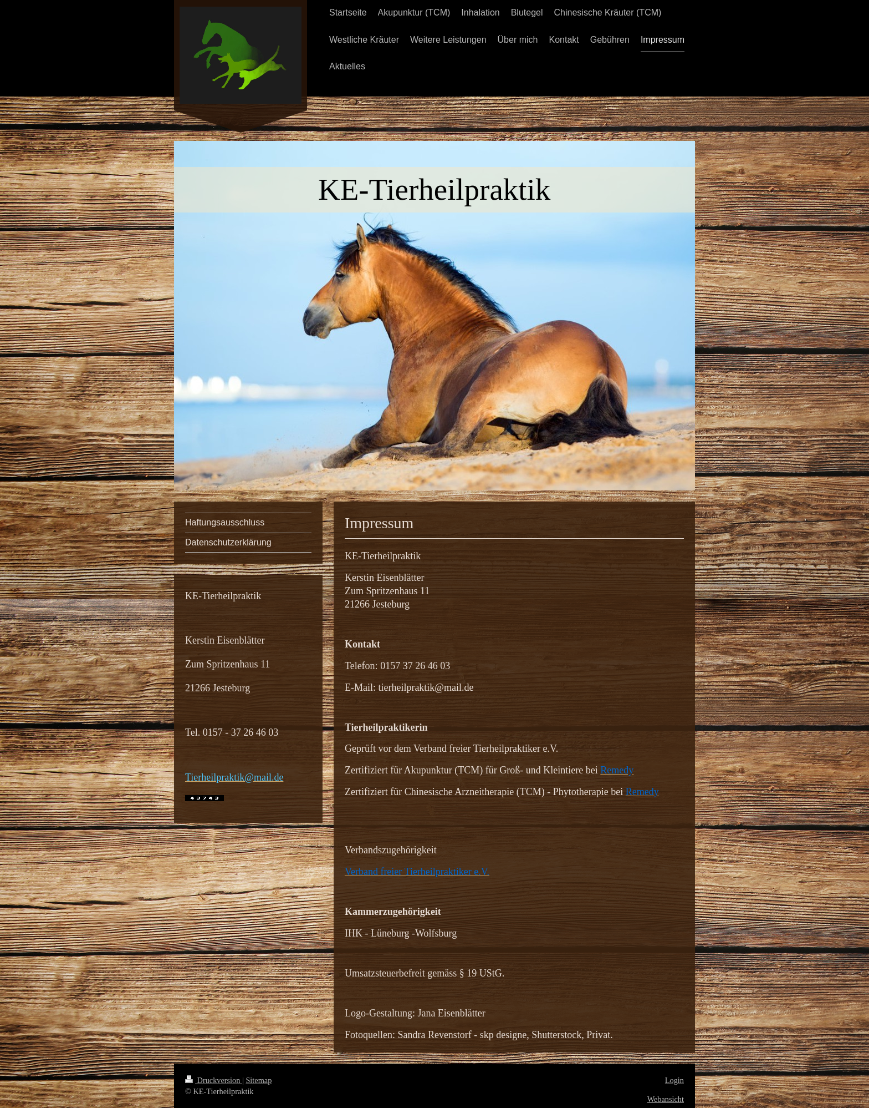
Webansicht (665, 1099)
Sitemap (259, 1080)
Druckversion (213, 1080)
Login (674, 1080)
